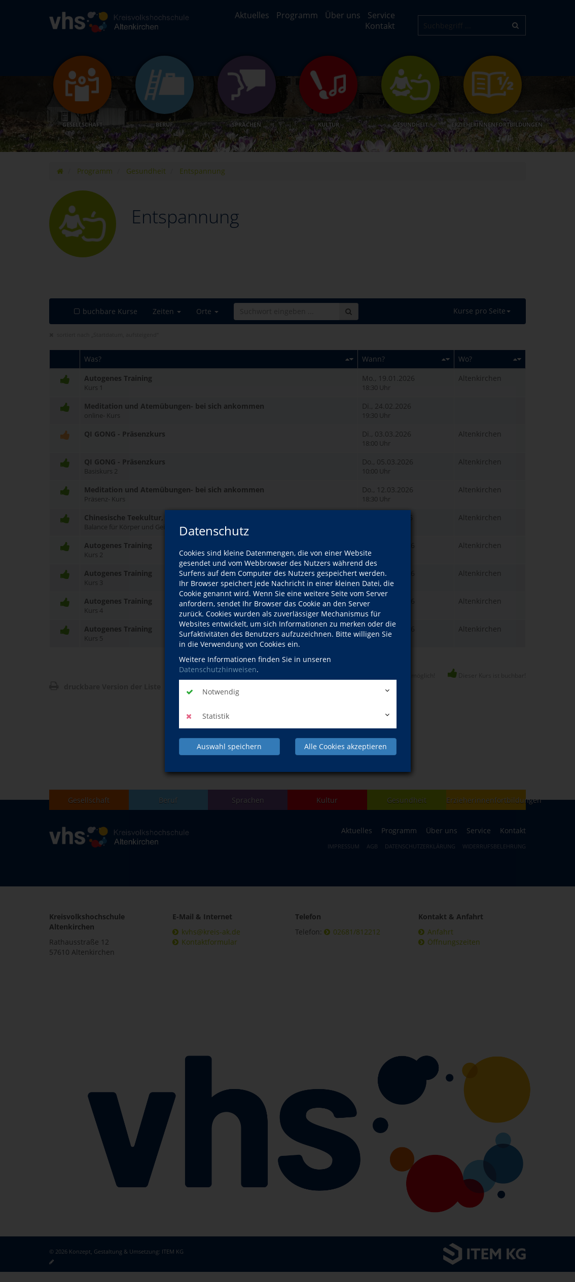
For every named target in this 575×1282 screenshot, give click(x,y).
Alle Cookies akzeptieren (345, 746)
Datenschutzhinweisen (218, 669)
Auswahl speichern (229, 746)
